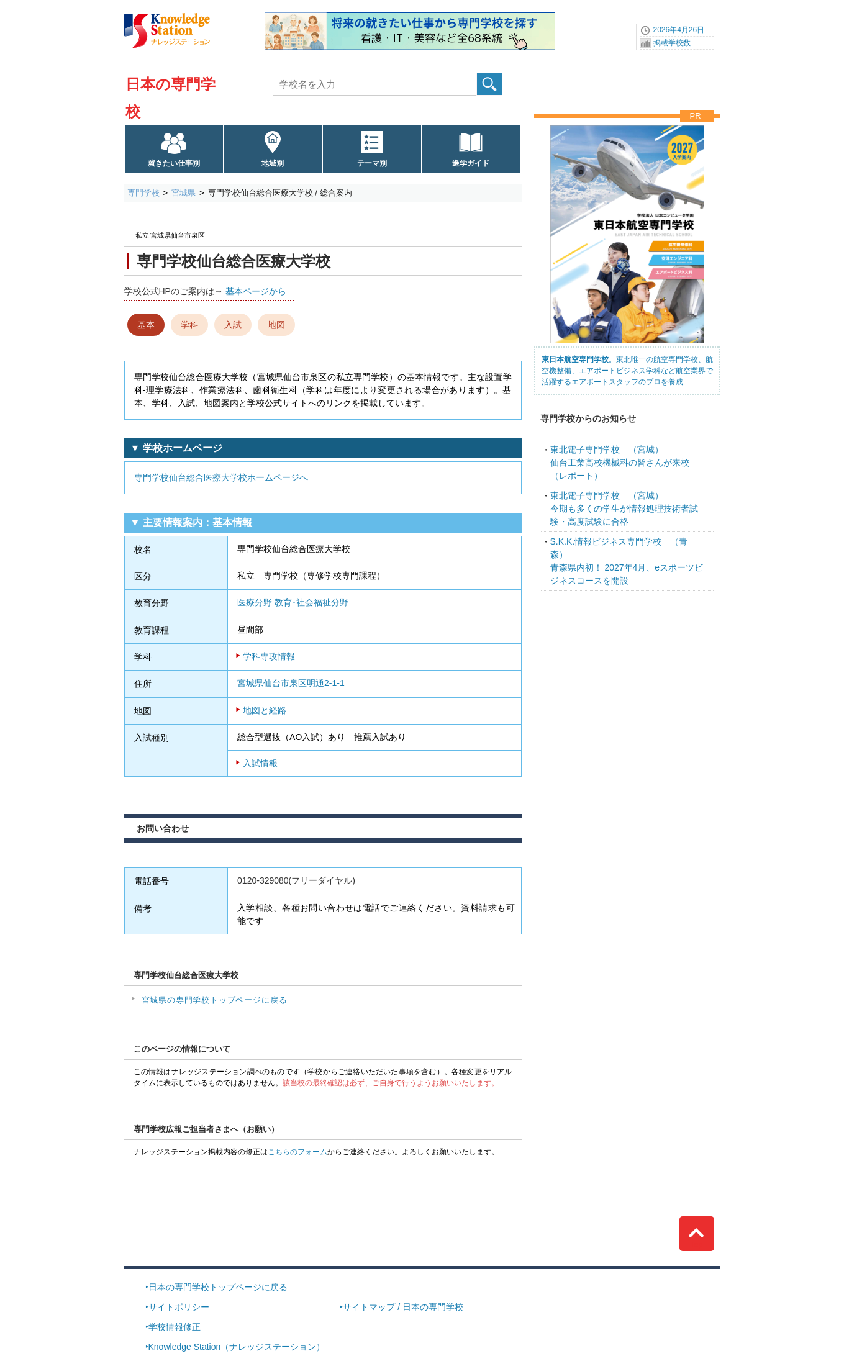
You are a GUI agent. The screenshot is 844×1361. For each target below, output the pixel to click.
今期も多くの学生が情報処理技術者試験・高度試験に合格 (624, 509)
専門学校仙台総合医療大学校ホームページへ (221, 477)
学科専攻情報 (269, 656)
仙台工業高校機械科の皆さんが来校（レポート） (619, 463)
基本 (146, 325)
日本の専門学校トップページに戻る (218, 1287)
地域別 (272, 163)
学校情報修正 (174, 1327)
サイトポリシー (178, 1307)
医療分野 (254, 602)
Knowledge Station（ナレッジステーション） (236, 1347)
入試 (233, 325)
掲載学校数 (672, 42)
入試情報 (260, 763)
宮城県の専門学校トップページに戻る (215, 1000)
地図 (276, 325)
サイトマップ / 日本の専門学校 (403, 1307)
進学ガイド (470, 163)
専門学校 (143, 192)
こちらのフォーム (297, 1151)
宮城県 (183, 192)
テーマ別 (372, 163)
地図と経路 (264, 710)
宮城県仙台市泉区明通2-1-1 (291, 683)
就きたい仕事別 (174, 163)
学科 (189, 325)
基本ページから (255, 291)
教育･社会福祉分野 (311, 602)
